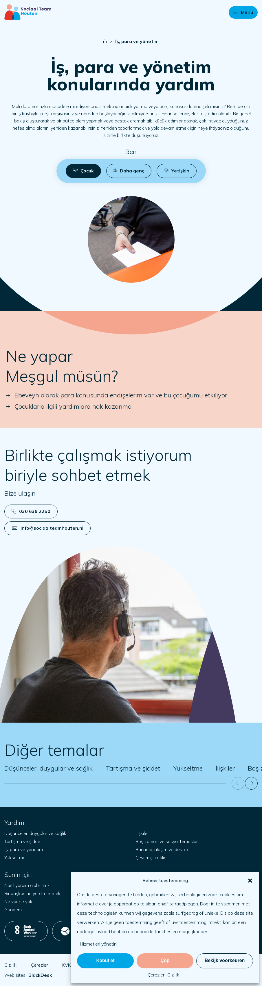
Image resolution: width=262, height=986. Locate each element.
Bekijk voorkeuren (225, 960)
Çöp (164, 960)
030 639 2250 (31, 511)
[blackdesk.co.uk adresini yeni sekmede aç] (40, 975)
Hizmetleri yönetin (98, 944)
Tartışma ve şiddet (133, 768)
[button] (250, 880)
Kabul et (105, 960)
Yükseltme (188, 768)
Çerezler (156, 975)
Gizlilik (173, 975)
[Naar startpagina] (105, 41)
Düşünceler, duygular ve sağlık (48, 768)
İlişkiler (225, 768)
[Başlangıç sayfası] (27, 12)
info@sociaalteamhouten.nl (47, 528)
